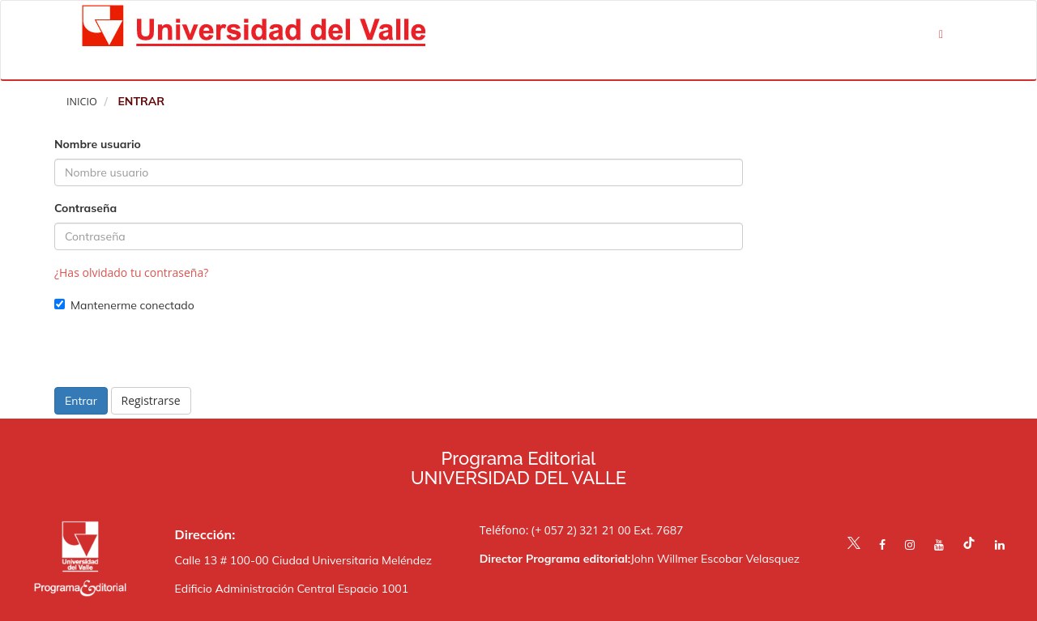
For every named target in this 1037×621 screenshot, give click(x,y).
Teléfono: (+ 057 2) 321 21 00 (555, 530)
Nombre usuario (97, 144)
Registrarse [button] (151, 400)
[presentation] (177, 355)
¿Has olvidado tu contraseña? (131, 272)
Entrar (81, 400)
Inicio (81, 101)
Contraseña (85, 208)
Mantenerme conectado (124, 305)
